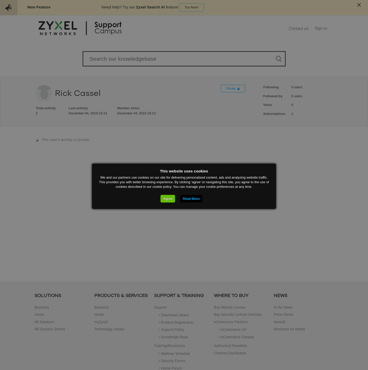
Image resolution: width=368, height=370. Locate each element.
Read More (191, 199)
